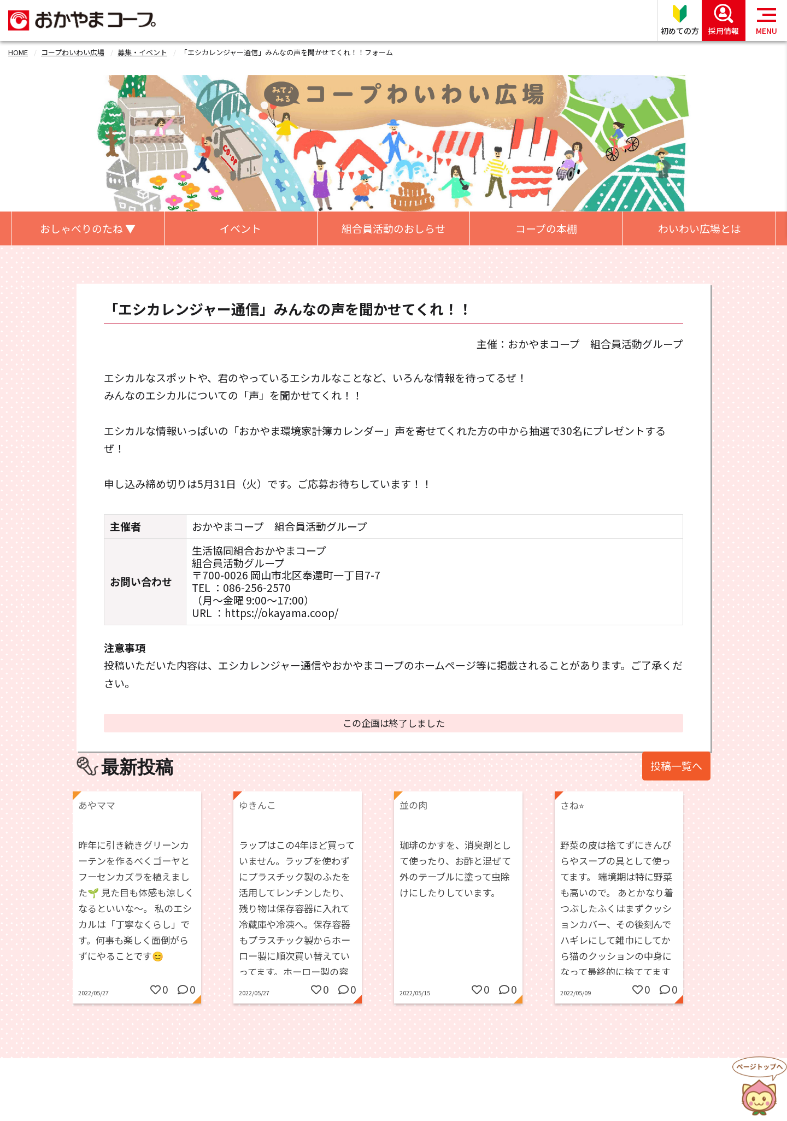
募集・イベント (142, 52)
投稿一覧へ (676, 765)
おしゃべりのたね (88, 228)
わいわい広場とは (699, 228)
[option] (153, 905)
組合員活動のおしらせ (393, 228)
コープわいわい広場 (72, 52)
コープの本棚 (546, 228)
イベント (240, 228)
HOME (18, 52)
